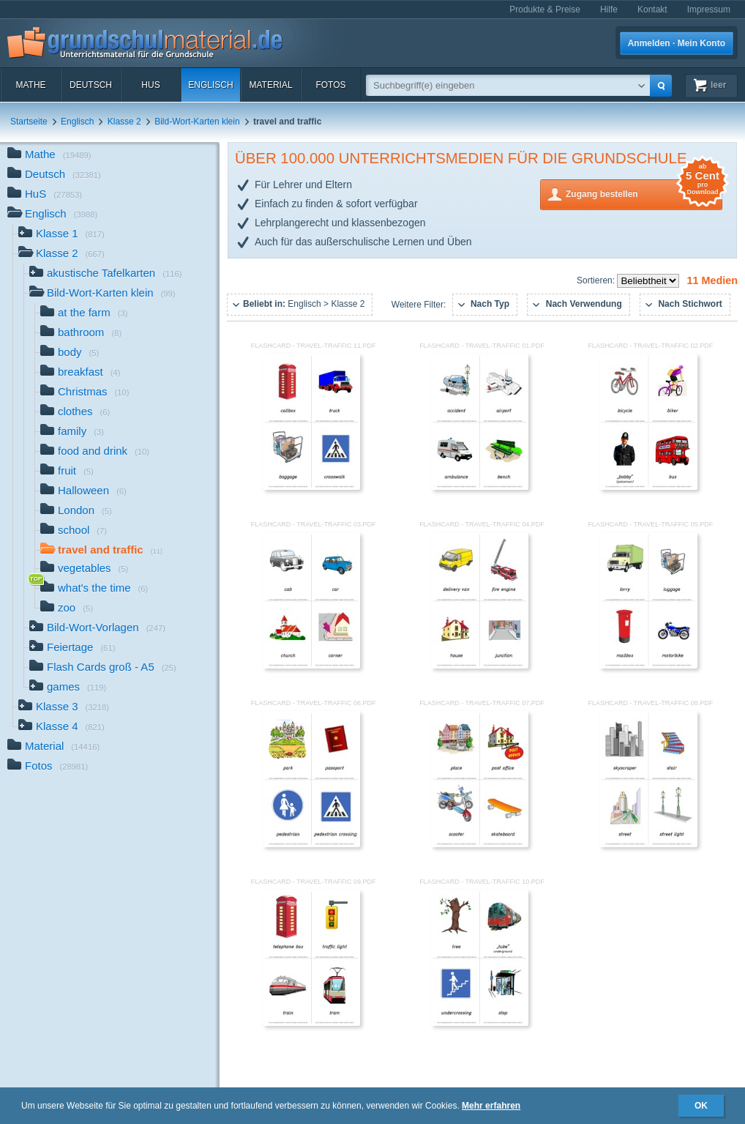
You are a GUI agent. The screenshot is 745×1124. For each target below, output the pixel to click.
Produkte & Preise (544, 9)
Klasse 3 (63, 708)
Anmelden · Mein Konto (676, 43)
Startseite (29, 121)
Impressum (708, 9)
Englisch (210, 85)
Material (270, 85)
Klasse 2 (124, 121)
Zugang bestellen (644, 192)
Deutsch (91, 85)
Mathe (30, 85)
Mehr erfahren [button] (491, 1106)
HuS (150, 85)
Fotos (330, 85)
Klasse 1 (61, 235)
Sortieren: (597, 280)
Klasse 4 (61, 727)
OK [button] (701, 1106)
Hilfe (609, 9)
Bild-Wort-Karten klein (196, 121)
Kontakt (652, 9)
